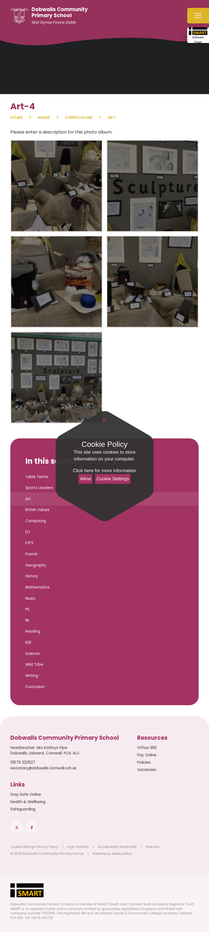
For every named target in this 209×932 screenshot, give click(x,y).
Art (112, 117)
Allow (85, 478)
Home (16, 117)
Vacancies (146, 769)
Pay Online (146, 755)
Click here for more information (104, 470)
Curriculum (79, 117)
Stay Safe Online (25, 794)
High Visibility (78, 847)
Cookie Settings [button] (22, 847)
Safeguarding (22, 809)
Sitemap (152, 847)
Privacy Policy (47, 847)
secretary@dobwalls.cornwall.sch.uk (43, 768)
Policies (144, 762)
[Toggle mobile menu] (198, 15)
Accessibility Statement (117, 847)
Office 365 (147, 747)
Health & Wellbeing (27, 801)
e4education (122, 854)
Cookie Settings (113, 478)
